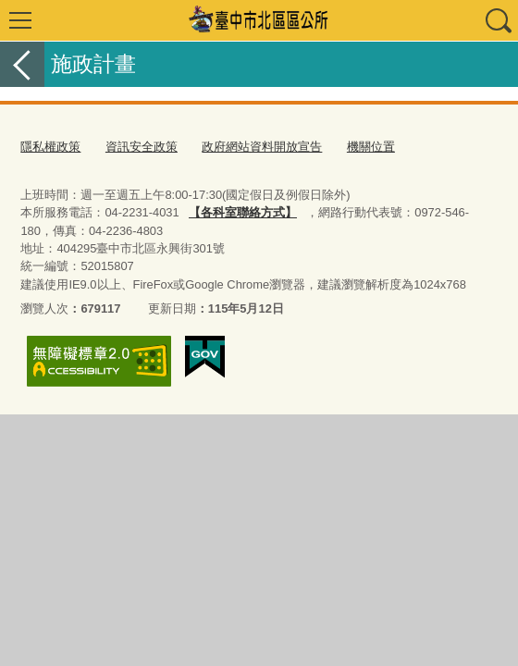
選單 (20, 20)
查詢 (497, 20)
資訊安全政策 (141, 147)
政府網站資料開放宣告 (262, 147)
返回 (22, 64)
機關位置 (371, 147)
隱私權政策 (50, 147)
